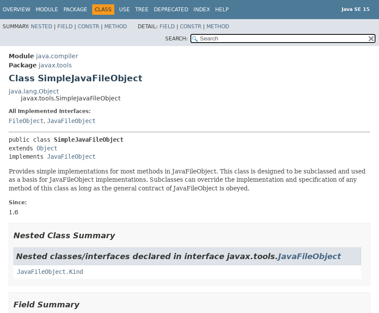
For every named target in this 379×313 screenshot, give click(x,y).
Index (201, 10)
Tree (142, 10)
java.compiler (57, 56)
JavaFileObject (71, 120)
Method (115, 26)
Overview (16, 10)
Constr (88, 26)
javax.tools (55, 65)
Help (222, 10)
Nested (41, 26)
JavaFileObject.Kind (50, 271)
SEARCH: (176, 39)
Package (75, 10)
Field (65, 26)
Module (47, 10)
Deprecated (171, 10)
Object (47, 148)
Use (124, 10)
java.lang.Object (34, 91)
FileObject (26, 120)
